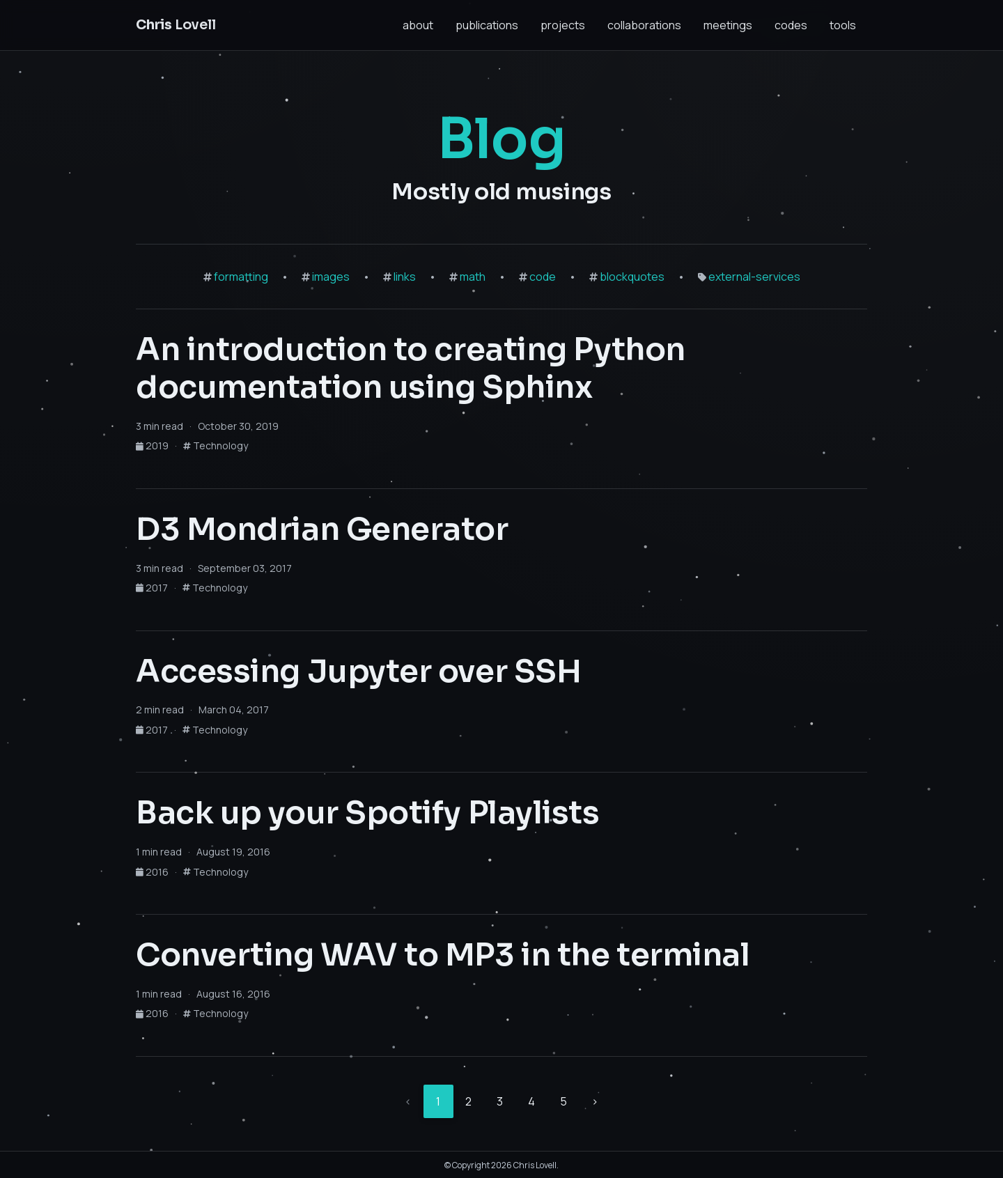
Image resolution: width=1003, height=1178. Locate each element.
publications (487, 25)
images (331, 276)
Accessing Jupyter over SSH (358, 671)
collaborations (644, 25)
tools (843, 25)
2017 (153, 587)
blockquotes (632, 276)
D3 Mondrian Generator (322, 529)
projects (563, 25)
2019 (153, 445)
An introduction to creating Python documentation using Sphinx (410, 368)
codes (791, 25)
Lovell (176, 24)
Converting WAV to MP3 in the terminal (442, 955)
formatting (241, 276)
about (418, 25)
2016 (153, 871)
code (542, 276)
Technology (215, 445)
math (472, 276)
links (405, 276)
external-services (754, 276)
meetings (727, 25)
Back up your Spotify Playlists (368, 812)
